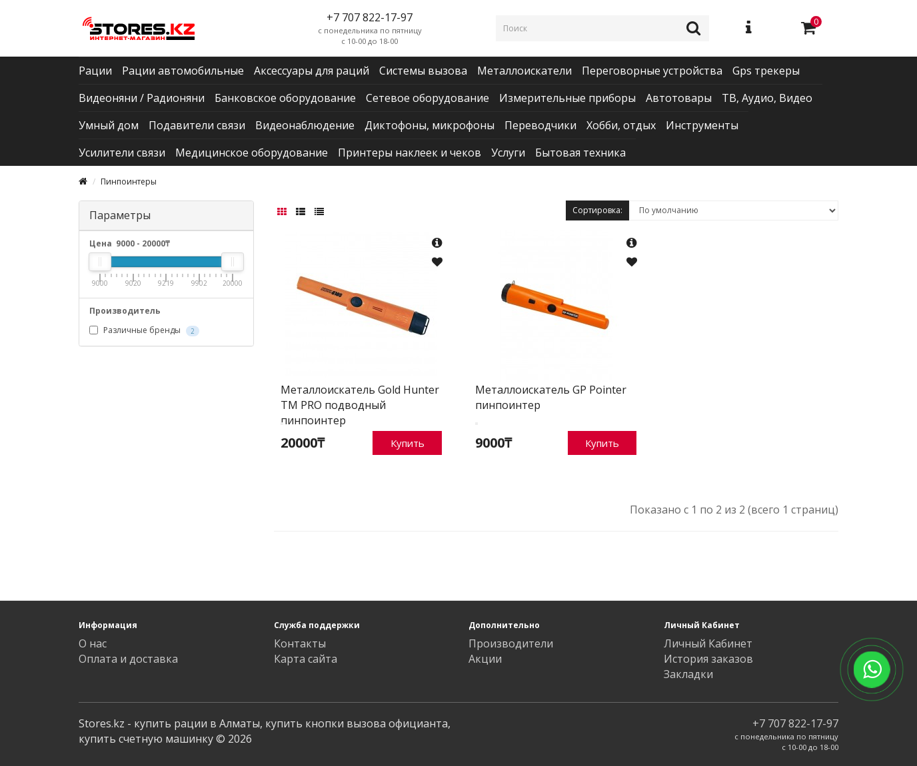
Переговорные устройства (652, 70)
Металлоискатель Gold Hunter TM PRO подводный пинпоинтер (360, 405)
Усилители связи (122, 152)
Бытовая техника (580, 152)
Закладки (688, 674)
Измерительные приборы (567, 98)
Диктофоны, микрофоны (429, 125)
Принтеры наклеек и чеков (409, 152)
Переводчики (540, 125)
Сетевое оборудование (427, 98)
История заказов (708, 658)
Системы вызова (423, 70)
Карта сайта (305, 658)
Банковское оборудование (285, 98)
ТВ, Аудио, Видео (767, 98)
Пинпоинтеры (129, 181)
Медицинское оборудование (251, 152)
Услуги (508, 152)
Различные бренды (144, 330)
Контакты (300, 643)
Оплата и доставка (128, 658)
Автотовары (679, 98)
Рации (95, 70)
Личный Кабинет (708, 643)
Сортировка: (597, 210)
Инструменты (702, 125)
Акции (485, 658)
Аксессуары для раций (311, 70)
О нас (93, 643)
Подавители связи (197, 125)
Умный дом (109, 125)
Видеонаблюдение (305, 125)
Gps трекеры (766, 70)
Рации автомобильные (183, 70)
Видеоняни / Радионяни (142, 98)
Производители (510, 643)
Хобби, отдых (621, 125)
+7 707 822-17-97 (795, 723)
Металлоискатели (524, 70)
